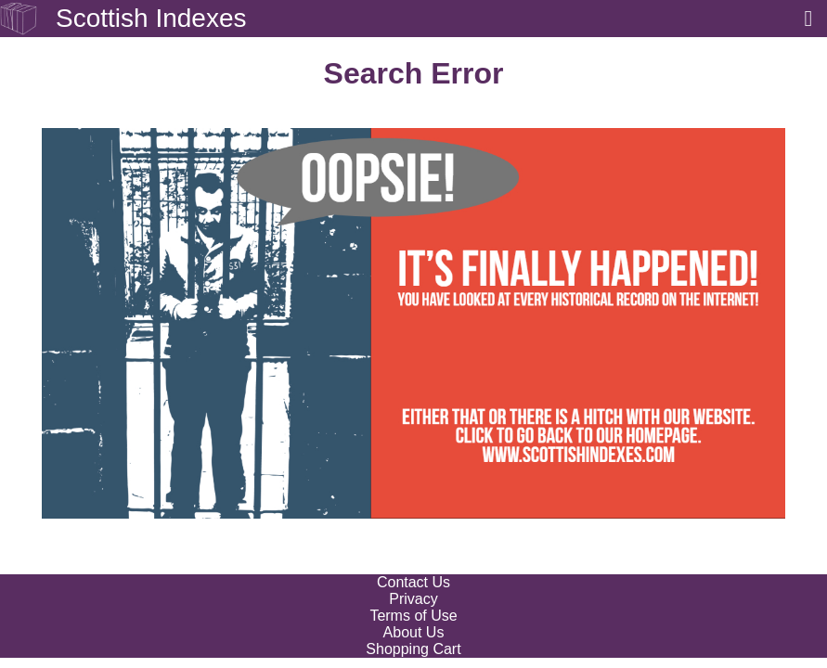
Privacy (413, 599)
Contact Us (413, 582)
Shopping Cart (413, 649)
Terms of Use (413, 615)
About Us (414, 632)
